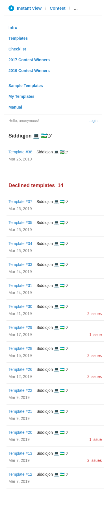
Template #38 (20, 152)
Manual (15, 107)
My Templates (21, 96)
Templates (18, 38)
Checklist (17, 49)
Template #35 (20, 222)
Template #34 (20, 243)
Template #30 (20, 306)
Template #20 (20, 432)
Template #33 (20, 264)
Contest (58, 8)
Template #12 (20, 474)
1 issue (95, 334)
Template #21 (20, 411)
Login (93, 121)
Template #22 (20, 390)
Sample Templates (25, 85)
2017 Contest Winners (29, 60)
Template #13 (20, 453)
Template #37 (20, 201)
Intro (12, 27)
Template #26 (20, 369)
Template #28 (20, 348)
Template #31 (20, 285)
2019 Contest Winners (29, 70)
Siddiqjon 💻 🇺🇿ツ (52, 152)
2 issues (94, 313)
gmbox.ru (83, 8)
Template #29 (20, 327)
